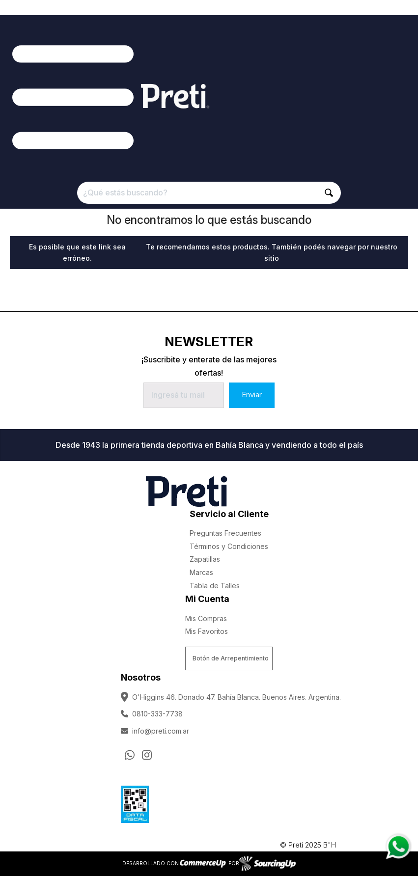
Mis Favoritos (206, 631)
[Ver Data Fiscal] (135, 802)
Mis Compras (206, 618)
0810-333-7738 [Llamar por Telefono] (152, 714)
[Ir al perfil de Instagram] (147, 755)
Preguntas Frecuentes (225, 533)
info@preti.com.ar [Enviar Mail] (155, 731)
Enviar (252, 394)
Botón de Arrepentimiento (231, 658)
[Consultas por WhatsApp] (130, 755)
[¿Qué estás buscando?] (209, 193)
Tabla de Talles (215, 585)
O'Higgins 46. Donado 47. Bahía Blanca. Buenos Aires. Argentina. (231, 697)
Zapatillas (205, 559)
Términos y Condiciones (229, 546)
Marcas (201, 572)
